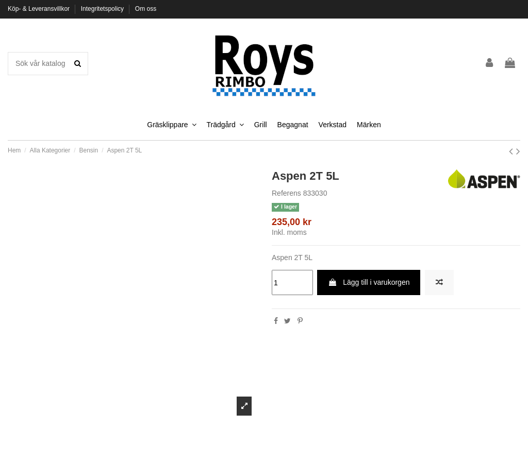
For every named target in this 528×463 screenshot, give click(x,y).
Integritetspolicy (103, 8)
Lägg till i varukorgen (368, 282)
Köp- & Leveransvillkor (39, 8)
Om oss (145, 8)
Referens (286, 193)
